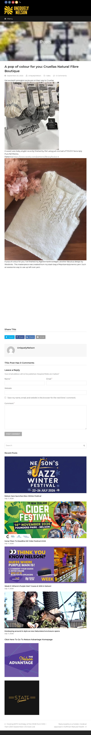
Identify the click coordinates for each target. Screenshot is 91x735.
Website (8, 388)
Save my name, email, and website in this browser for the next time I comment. (42, 398)
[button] (9, 19)
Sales (48, 76)
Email (49, 379)
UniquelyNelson (34, 76)
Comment (10, 403)
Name (8, 379)
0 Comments (61, 76)
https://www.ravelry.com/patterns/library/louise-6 (36, 157)
